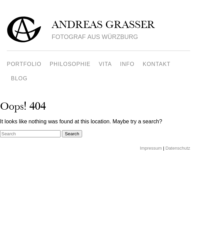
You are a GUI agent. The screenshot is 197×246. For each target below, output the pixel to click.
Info (127, 64)
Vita (105, 64)
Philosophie (70, 64)
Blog (19, 78)
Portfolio (24, 64)
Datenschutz (178, 148)
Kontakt (156, 64)
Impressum (151, 148)
